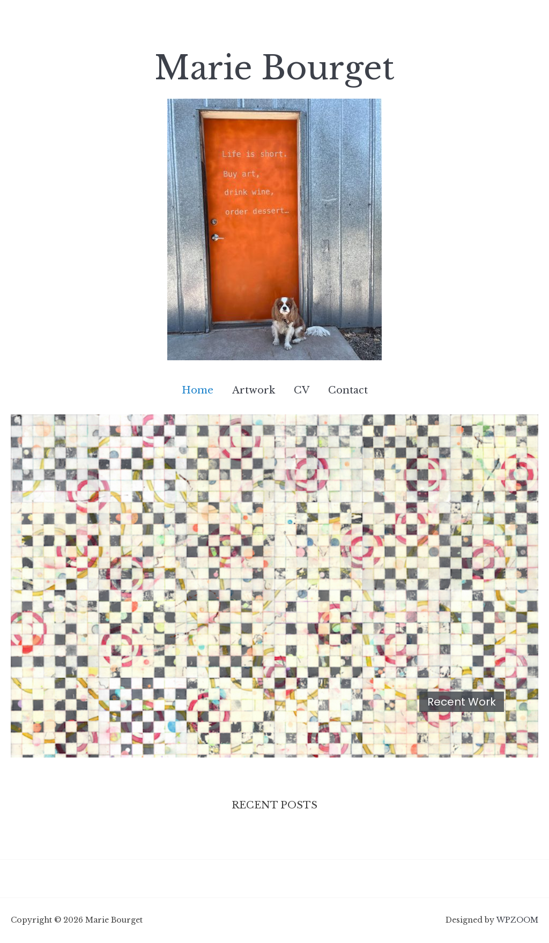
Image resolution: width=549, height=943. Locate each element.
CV (301, 390)
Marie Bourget (274, 68)
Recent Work (461, 701)
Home (197, 390)
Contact (348, 390)
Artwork (253, 390)
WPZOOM (517, 920)
